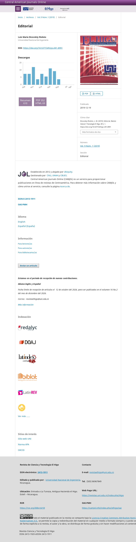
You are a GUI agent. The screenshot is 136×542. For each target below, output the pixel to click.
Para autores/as (25, 248)
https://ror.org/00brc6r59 (32, 508)
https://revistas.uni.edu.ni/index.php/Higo (103, 495)
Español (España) (26, 226)
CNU (49, 175)
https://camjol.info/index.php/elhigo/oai (102, 508)
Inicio (20, 17)
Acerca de (65, 186)
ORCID (21, 450)
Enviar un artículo (28, 265)
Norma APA (23, 444)
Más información (26, 304)
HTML (98, 93)
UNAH (55, 175)
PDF (86, 93)
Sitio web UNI (24, 438)
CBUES (63, 175)
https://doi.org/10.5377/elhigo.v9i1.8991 (43, 48)
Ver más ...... (24, 416)
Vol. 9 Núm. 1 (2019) (46, 17)
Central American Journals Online (25, 2)
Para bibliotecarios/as (27, 252)
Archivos (30, 17)
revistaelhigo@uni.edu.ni (101, 472)
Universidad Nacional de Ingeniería (62, 479)
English (21, 221)
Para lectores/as (25, 243)
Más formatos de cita (91, 132)
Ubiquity (68, 171)
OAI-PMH (22, 204)
